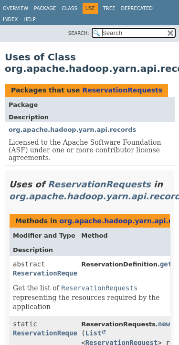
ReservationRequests (122, 90)
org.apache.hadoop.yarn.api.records (72, 129)
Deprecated (137, 8)
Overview (15, 8)
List (93, 333)
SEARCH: (78, 33)
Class (69, 8)
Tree (109, 8)
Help (29, 19)
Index (10, 19)
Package (45, 8)
